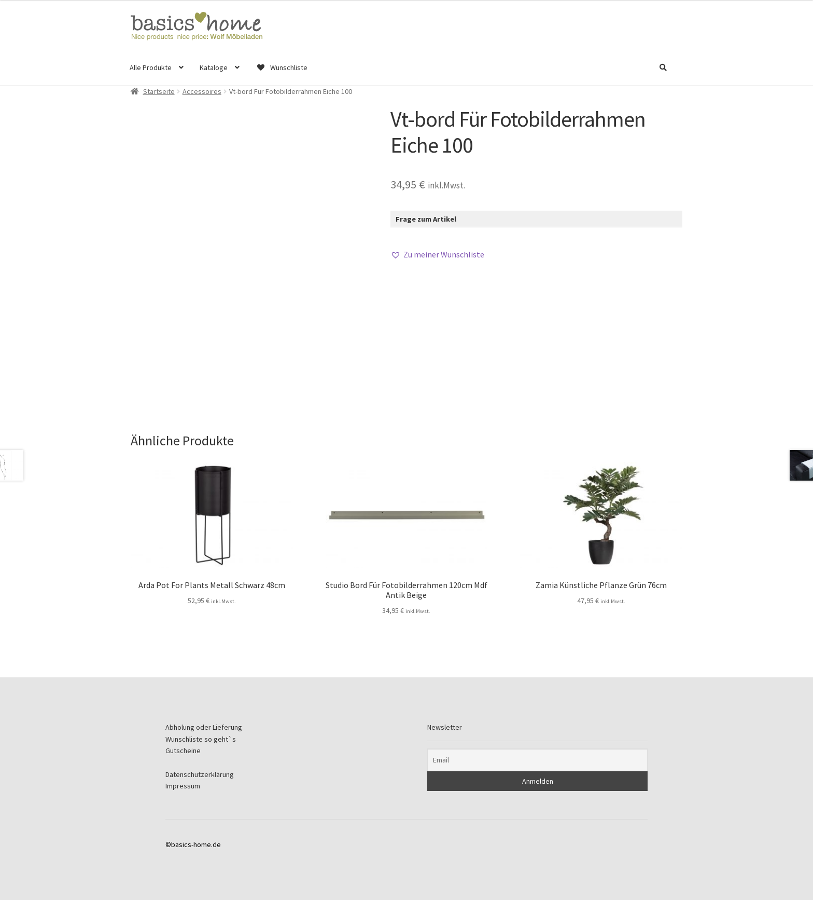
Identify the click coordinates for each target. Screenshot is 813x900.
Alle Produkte (151, 67)
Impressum (182, 785)
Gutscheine (183, 750)
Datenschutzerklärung (199, 774)
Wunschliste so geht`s (200, 739)
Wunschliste (281, 67)
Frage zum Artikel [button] (426, 219)
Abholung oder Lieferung (203, 727)
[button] (437, 255)
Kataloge (214, 67)
